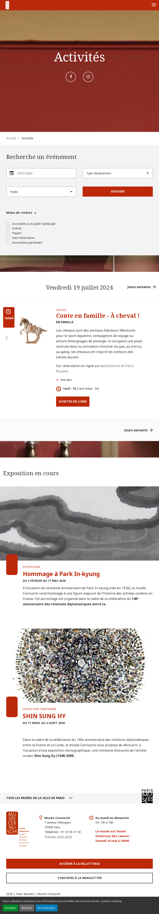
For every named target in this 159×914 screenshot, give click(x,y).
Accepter (10, 908)
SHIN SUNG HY (44, 716)
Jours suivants (139, 287)
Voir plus (66, 380)
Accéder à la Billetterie (79, 864)
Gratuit (14, 228)
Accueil (11, 138)
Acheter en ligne (73, 401)
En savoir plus (46, 908)
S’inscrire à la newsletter (80, 878)
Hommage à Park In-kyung (61, 574)
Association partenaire (24, 242)
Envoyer (117, 191)
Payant (14, 233)
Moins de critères (19, 212)
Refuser (27, 908)
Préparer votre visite (58, 837)
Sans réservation (20, 238)
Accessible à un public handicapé (30, 224)
